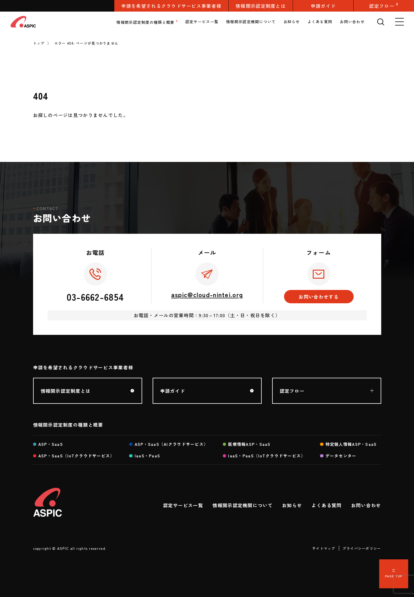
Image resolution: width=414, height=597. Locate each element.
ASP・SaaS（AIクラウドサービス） (171, 444)
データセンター (341, 456)
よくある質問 (320, 21)
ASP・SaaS (50, 444)
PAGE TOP (393, 576)
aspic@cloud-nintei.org (207, 294)
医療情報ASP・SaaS (249, 444)
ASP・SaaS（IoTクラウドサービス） (76, 456)
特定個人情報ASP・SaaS (351, 444)
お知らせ (291, 21)
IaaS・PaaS (147, 456)
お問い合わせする (319, 296)
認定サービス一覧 (201, 21)
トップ (39, 43)
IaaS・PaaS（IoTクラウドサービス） (266, 456)
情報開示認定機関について (251, 21)
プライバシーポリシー (362, 548)
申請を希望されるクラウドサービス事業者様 (171, 5)
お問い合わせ (352, 21)
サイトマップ (323, 548)
